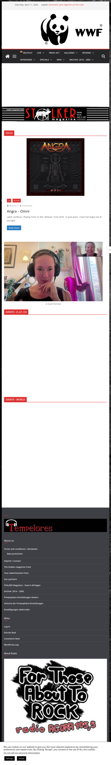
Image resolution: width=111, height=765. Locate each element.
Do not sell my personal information (22, 752)
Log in (7, 626)
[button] (42, 53)
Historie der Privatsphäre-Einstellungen (23, 603)
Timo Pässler (27, 205)
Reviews (86, 52)
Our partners (10, 579)
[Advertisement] (55, 85)
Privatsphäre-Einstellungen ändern (21, 597)
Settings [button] (9, 758)
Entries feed (10, 632)
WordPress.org (11, 644)
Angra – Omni (18, 211)
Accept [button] (21, 758)
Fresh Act (54, 52)
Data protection (15, 553)
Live (39, 52)
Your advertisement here (16, 573)
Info (59, 59)
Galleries (69, 52)
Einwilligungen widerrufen (17, 609)
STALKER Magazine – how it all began (22, 585)
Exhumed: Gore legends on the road (66, 4)
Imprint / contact (12, 561)
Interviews (26, 59)
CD (9, 201)
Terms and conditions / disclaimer (21, 549)
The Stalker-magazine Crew (17, 567)
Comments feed (12, 638)
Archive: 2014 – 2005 (79, 59)
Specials (44, 59)
